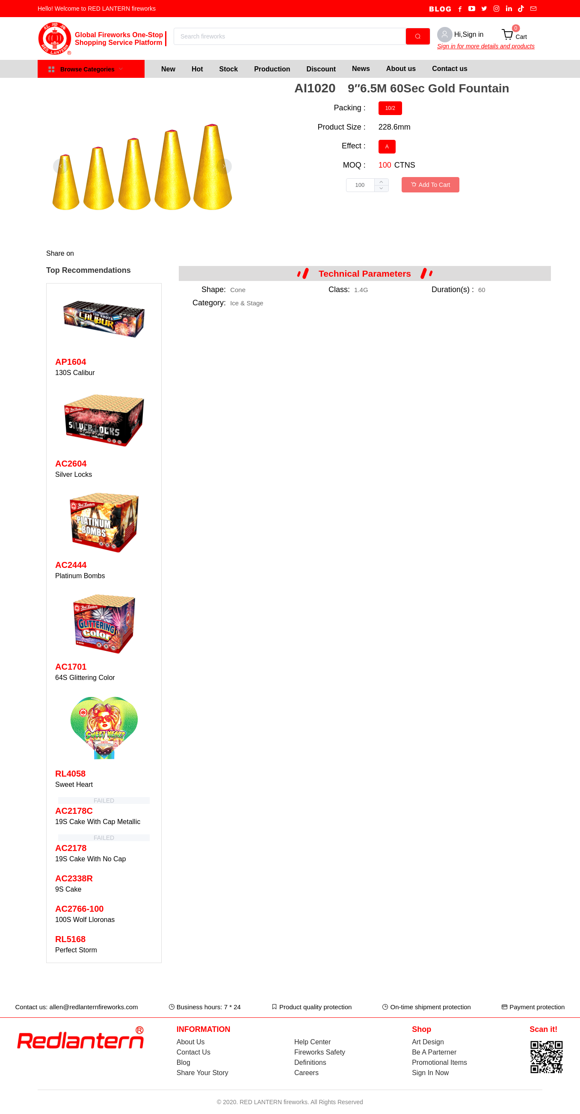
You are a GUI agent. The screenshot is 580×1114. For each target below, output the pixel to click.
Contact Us (193, 1052)
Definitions (310, 1062)
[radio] (390, 108)
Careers (306, 1072)
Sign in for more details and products (486, 46)
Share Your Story (202, 1072)
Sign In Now (430, 1072)
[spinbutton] (367, 185)
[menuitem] (168, 68)
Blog (183, 1062)
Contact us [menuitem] (450, 68)
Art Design (428, 1042)
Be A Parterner (434, 1052)
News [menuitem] (361, 68)
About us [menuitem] (401, 68)
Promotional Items (439, 1062)
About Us (191, 1042)
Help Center (312, 1042)
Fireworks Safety (319, 1052)
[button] (381, 188)
